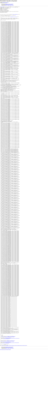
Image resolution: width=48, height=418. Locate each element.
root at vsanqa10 (3, 6)
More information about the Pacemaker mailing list (5, 417)
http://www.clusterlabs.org (7, 409)
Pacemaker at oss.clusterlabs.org (11, 402)
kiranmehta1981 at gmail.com (5, 2)
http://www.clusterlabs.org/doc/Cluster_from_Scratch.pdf (12, 404)
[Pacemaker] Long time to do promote (9, 4)
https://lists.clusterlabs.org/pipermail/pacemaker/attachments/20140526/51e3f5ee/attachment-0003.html (14, 413)
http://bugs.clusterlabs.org (6, 405)
